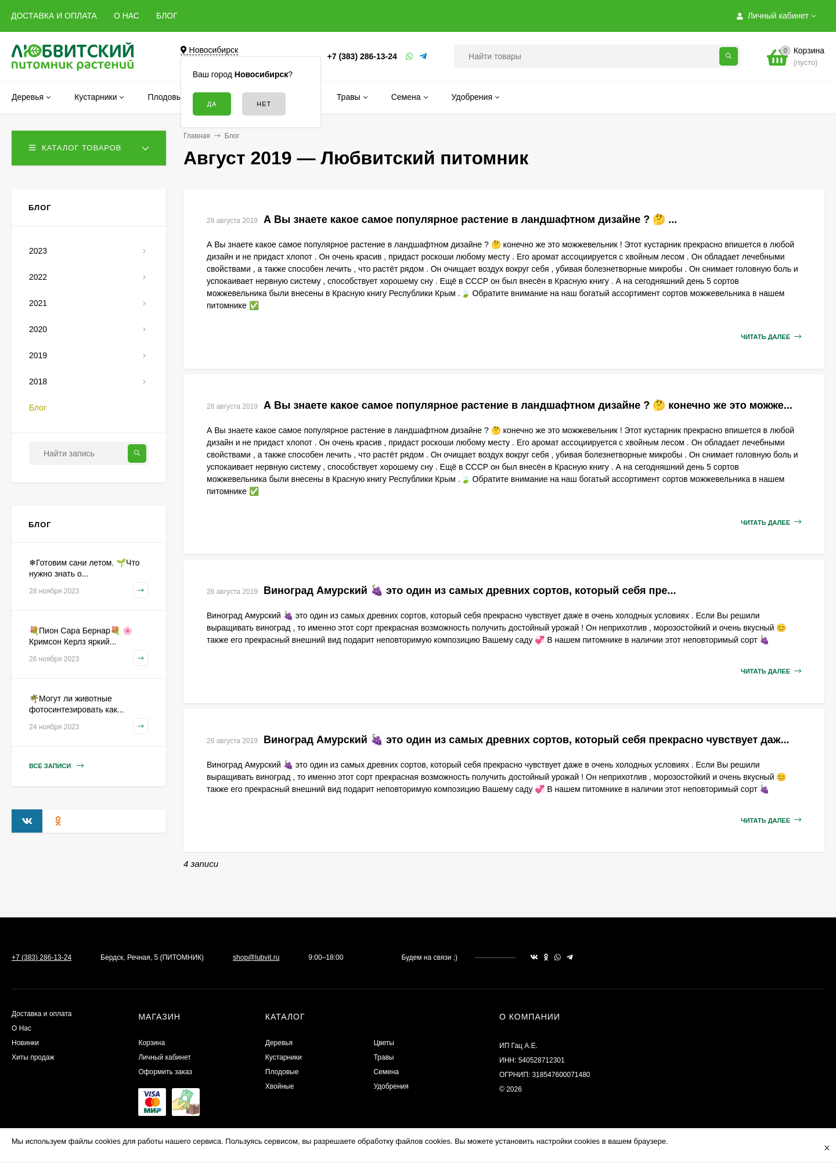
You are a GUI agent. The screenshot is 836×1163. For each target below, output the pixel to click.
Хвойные (279, 1086)
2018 (38, 381)
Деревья (279, 1043)
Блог (232, 136)
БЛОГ (167, 15)
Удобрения (390, 1086)
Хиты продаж (33, 1057)
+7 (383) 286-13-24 (362, 56)
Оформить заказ (165, 1072)
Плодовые (282, 1072)
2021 (38, 303)
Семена (386, 1072)
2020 (38, 329)
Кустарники (283, 1057)
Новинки (25, 1043)
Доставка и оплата (42, 1014)
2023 (38, 250)
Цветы (383, 1043)
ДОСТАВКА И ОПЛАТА (54, 15)
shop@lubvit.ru (256, 957)
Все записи (56, 766)
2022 (38, 277)
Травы (383, 1057)
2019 (38, 355)
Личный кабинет (164, 1057)
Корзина (151, 1043)
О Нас (21, 1028)
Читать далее (771, 337)
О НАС (126, 15)
